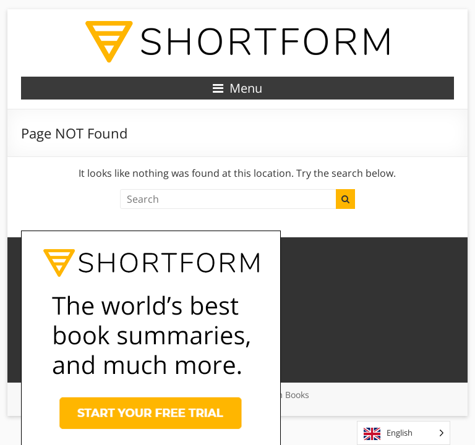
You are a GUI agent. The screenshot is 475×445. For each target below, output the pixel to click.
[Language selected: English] (403, 433)
